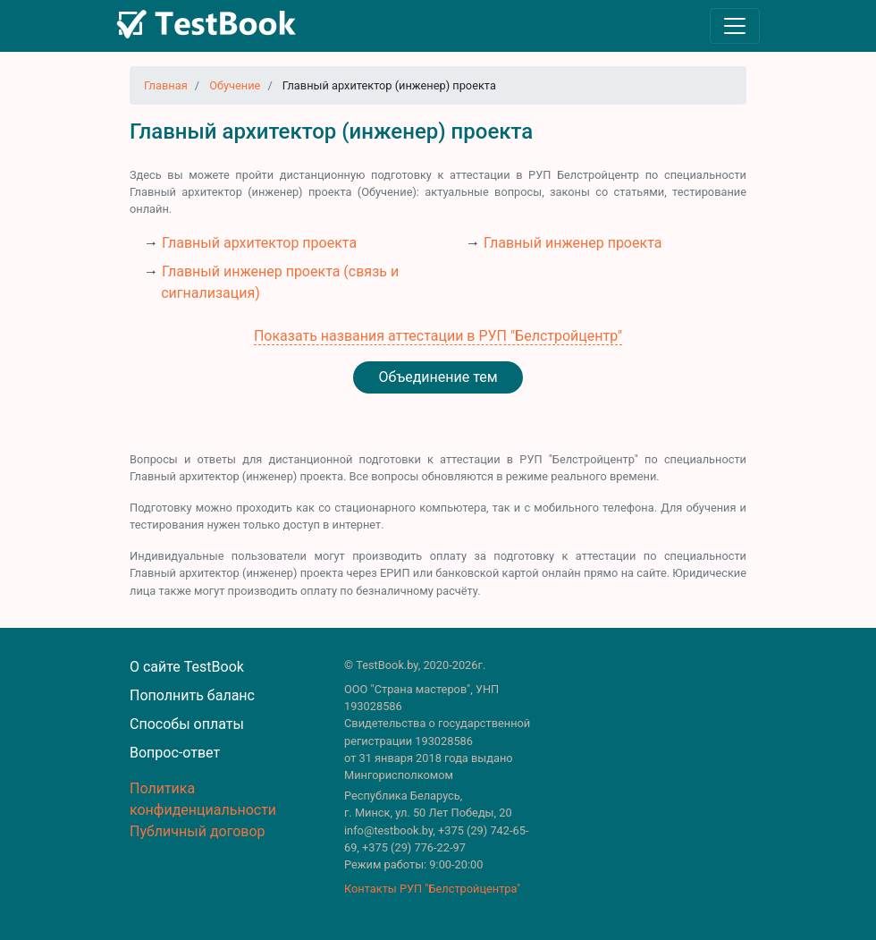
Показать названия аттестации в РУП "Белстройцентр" (438, 335)
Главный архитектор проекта (259, 242)
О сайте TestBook (187, 666)
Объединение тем (437, 376)
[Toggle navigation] (735, 26)
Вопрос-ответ (175, 752)
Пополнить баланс (192, 695)
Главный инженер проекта (572, 242)
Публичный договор (197, 831)
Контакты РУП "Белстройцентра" (432, 888)
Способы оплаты (187, 724)
